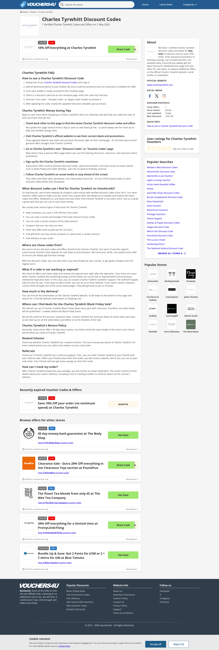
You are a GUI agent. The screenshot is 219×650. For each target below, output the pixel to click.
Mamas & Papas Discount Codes (163, 222)
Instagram (165, 598)
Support (117, 609)
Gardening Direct (155, 244)
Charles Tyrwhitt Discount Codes (81, 19)
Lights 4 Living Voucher (158, 180)
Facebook (164, 591)
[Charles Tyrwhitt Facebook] (150, 96)
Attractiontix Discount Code (161, 171)
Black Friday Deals (75, 591)
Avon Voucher (154, 205)
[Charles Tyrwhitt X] (157, 96)
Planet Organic (154, 218)
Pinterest (164, 602)
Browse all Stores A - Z (172, 253)
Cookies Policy (120, 598)
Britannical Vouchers (157, 209)
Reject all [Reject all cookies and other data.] (179, 644)
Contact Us (118, 602)
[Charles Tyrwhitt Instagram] (164, 96)
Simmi (150, 188)
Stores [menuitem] (145, 4)
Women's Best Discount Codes (162, 167)
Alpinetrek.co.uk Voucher (160, 175)
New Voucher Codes (76, 605)
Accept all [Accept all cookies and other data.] (155, 644)
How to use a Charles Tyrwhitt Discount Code (170, 125)
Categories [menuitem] (188, 4)
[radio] (149, 148)
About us (117, 591)
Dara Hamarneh (155, 201)
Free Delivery (73, 598)
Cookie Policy (64, 646)
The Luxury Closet (156, 239)
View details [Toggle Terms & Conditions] (131, 59)
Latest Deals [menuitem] (166, 4)
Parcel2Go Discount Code (160, 235)
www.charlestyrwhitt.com (160, 84)
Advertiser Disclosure (124, 594)
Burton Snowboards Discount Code (164, 197)
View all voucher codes (55, 442)
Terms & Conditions (123, 612)
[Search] (62, 4)
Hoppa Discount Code (158, 227)
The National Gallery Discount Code (165, 248)
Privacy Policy (120, 605)
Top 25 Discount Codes (78, 594)
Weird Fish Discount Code (160, 231)
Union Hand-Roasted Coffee (161, 184)
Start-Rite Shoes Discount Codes (163, 192)
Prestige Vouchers (156, 214)
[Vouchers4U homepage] (38, 4)
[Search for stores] (96, 4)
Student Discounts (75, 609)
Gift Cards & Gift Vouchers (79, 602)
